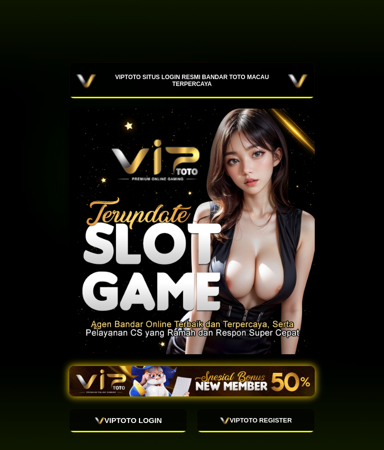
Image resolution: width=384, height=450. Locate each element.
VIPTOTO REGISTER (256, 420)
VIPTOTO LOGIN (128, 420)
